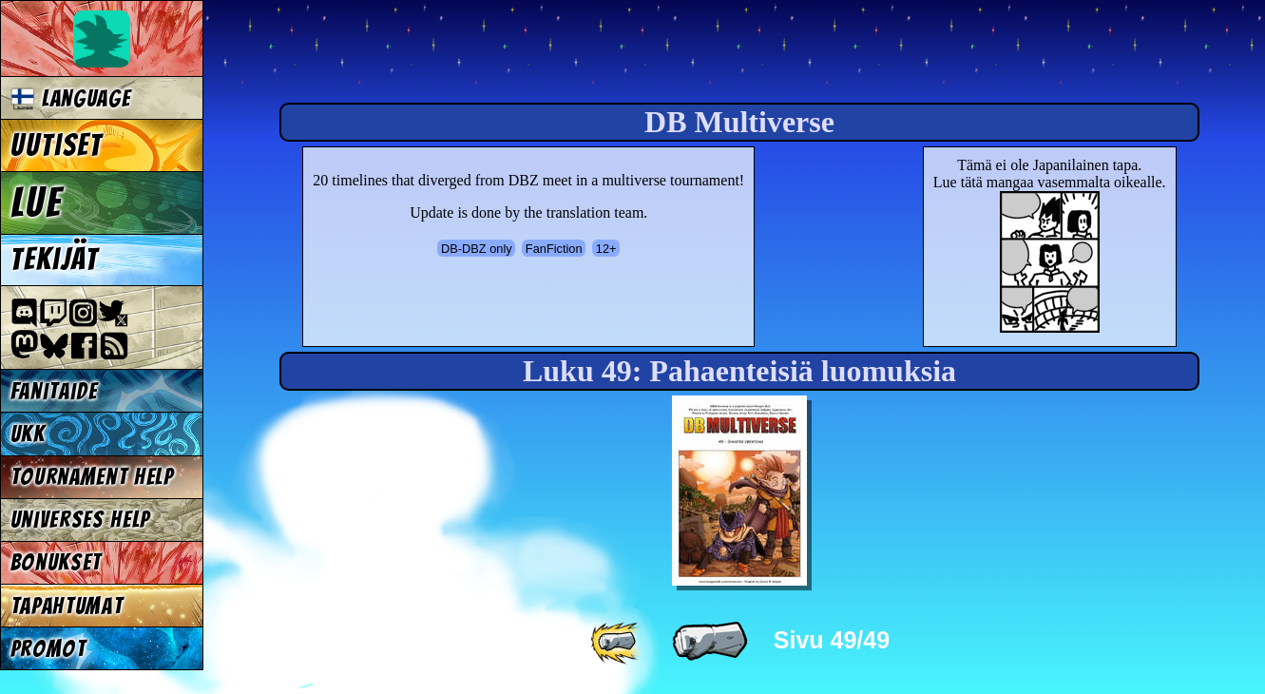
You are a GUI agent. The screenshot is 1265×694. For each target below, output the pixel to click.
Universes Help (80, 519)
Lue (36, 202)
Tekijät (55, 259)
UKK (28, 434)
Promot (48, 649)
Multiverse (496, 54)
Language (70, 98)
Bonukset (56, 562)
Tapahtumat (67, 606)
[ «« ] (617, 641)
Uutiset (57, 145)
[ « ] (710, 641)
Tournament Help (92, 477)
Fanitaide (54, 391)
